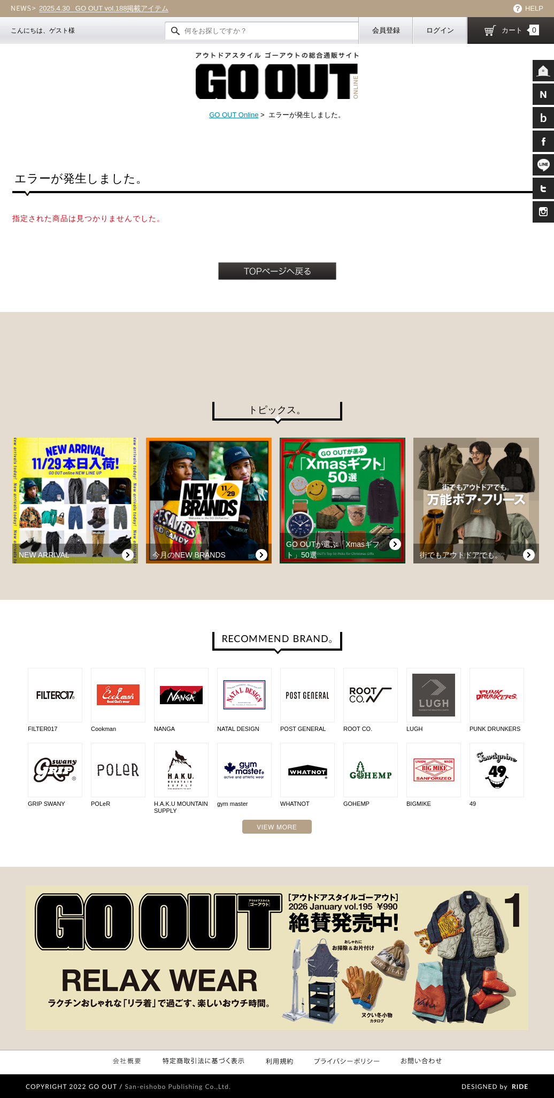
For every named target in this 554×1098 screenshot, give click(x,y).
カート (520, 30)
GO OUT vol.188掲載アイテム (103, 8)
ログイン (440, 30)
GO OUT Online (233, 115)
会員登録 (386, 30)
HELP (534, 8)
